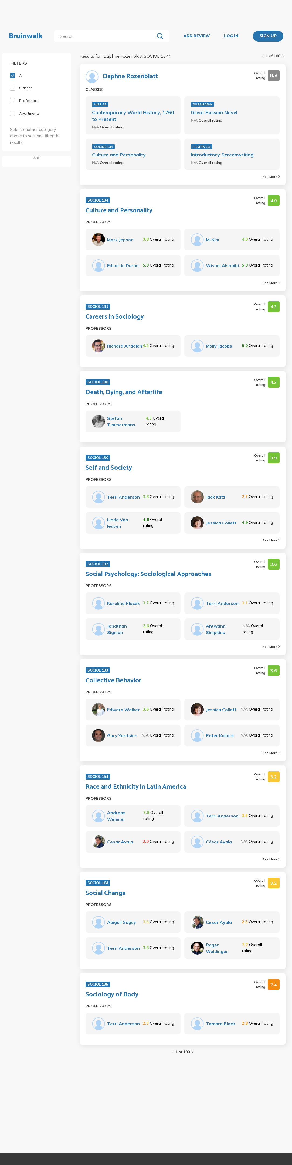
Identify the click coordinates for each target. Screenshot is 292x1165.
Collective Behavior (113, 681)
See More (271, 177)
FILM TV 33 (201, 147)
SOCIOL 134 (103, 147)
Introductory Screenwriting (222, 155)
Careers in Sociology (115, 317)
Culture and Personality (119, 155)
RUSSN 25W (202, 104)
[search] (105, 36)
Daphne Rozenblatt (130, 76)
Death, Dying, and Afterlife (124, 392)
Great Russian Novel (214, 112)
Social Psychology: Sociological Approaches (148, 574)
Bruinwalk (26, 36)
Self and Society (109, 468)
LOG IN (231, 36)
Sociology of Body (112, 995)
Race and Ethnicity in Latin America (136, 787)
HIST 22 (100, 104)
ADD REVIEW (197, 36)
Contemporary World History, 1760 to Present (133, 115)
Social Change (106, 893)
